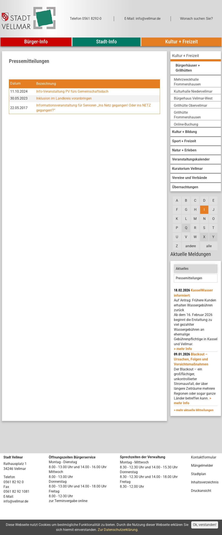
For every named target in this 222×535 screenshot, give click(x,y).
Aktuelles (182, 269)
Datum (15, 84)
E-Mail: (8, 496)
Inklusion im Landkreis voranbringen (64, 98)
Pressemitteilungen (189, 278)
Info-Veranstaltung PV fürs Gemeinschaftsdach (72, 91)
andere (190, 246)
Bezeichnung (46, 84)
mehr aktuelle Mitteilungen (195, 410)
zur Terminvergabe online (68, 501)
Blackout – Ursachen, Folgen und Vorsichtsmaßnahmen (191, 359)
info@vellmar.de (15, 501)
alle (209, 246)
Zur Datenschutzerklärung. (118, 530)
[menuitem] (195, 56)
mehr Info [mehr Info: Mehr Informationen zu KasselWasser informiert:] (184, 349)
